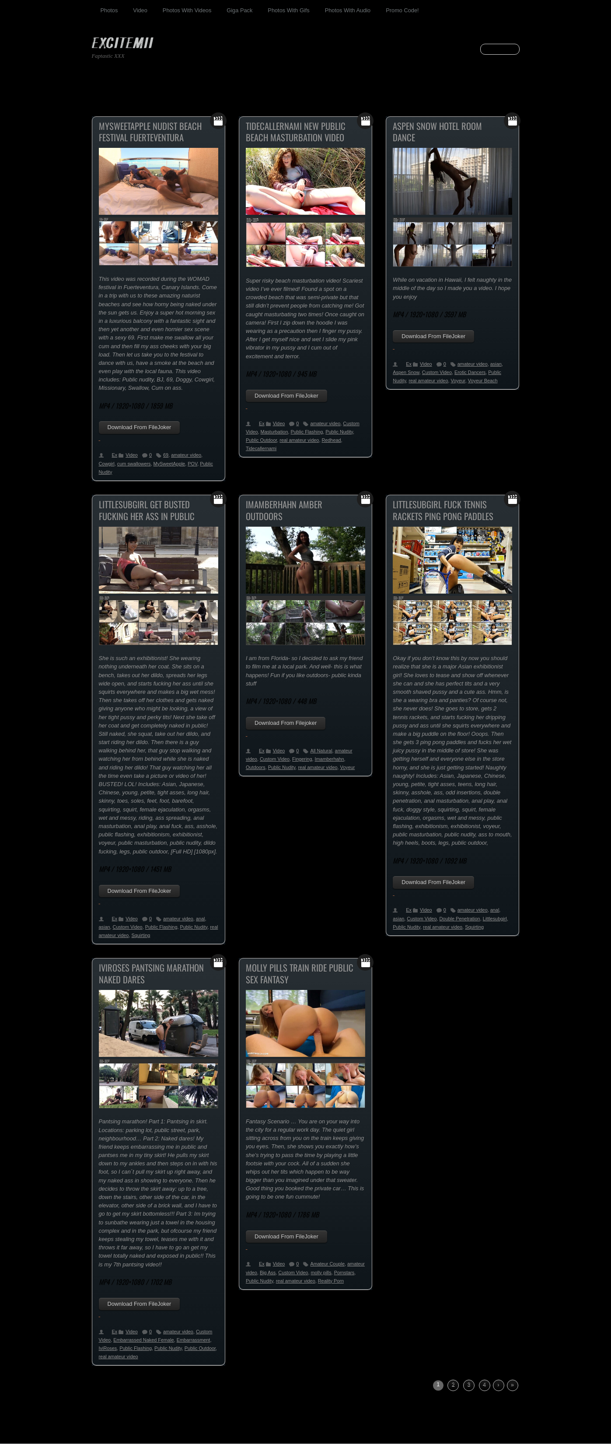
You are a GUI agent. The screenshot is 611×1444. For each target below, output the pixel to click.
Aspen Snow (406, 372)
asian (496, 364)
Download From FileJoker (139, 427)
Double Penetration (460, 918)
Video (140, 10)
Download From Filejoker (286, 723)
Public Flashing (307, 431)
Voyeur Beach (483, 380)
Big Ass (268, 1272)
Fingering (302, 759)
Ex (115, 455)
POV (192, 463)
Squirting (140, 935)
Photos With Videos (187, 10)
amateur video (186, 455)
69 (165, 455)
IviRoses (108, 1348)
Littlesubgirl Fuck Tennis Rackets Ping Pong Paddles (443, 510)
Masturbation (274, 431)
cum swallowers (134, 463)
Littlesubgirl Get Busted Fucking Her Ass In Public (147, 510)
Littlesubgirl (495, 918)
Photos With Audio (348, 10)
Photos (109, 10)
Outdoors (255, 767)
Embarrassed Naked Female (143, 1340)
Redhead (331, 440)
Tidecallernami (261, 448)
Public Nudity (339, 431)
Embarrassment (193, 1340)
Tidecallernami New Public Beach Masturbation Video (296, 131)
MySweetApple (169, 463)
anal (200, 918)
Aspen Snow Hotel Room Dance (437, 131)
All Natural (321, 750)
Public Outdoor (261, 440)
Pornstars (344, 1272)
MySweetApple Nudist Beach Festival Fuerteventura (150, 131)
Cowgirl (107, 463)
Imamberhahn (329, 759)
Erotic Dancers (469, 372)
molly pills (321, 1272)
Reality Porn (331, 1280)
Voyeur (458, 380)
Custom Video (437, 372)
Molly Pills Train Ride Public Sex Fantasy (299, 973)
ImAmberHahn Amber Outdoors (284, 510)
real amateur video (299, 440)
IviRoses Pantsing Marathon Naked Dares (151, 973)
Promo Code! (402, 10)
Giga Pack (239, 10)
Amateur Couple (327, 1263)
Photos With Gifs (288, 10)
